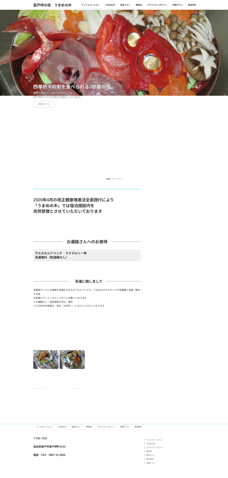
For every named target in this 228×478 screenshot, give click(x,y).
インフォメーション (44, 427)
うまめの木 (61, 427)
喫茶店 (88, 427)
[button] (108, 178)
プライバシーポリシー (106, 427)
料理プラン (44, 104)
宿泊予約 (138, 427)
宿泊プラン (76, 427)
